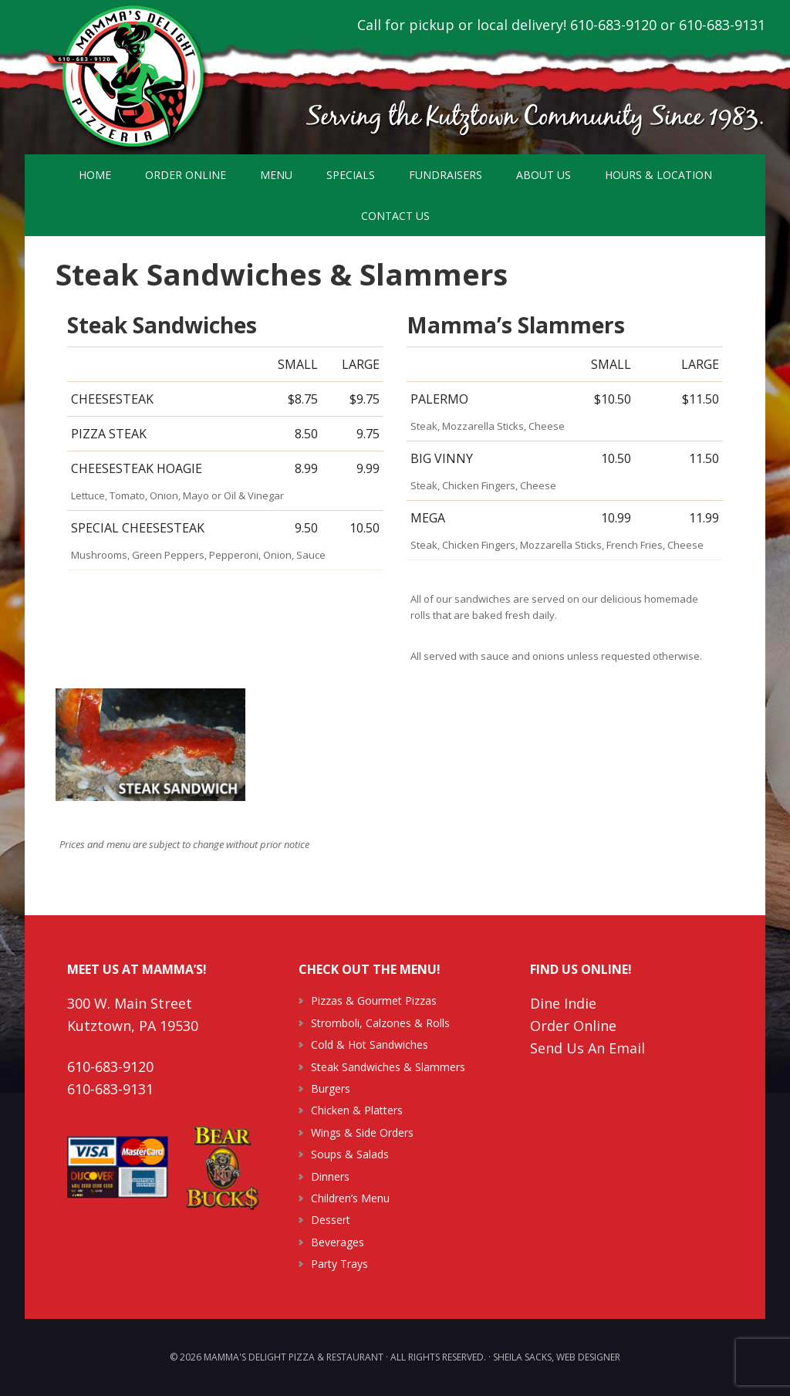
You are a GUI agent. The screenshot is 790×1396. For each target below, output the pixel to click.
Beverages (337, 1242)
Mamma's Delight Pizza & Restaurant (125, 77)
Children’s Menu (350, 1198)
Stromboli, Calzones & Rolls (380, 1023)
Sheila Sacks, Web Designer (556, 1357)
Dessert (330, 1219)
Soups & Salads (350, 1154)
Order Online (573, 1025)
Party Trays (339, 1263)
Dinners (330, 1176)
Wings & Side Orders (362, 1132)
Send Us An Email (587, 1048)
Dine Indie (563, 1003)
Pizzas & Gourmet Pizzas (374, 1000)
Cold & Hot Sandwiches (369, 1044)
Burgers (330, 1088)
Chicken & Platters (357, 1110)
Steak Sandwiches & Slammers (388, 1067)
